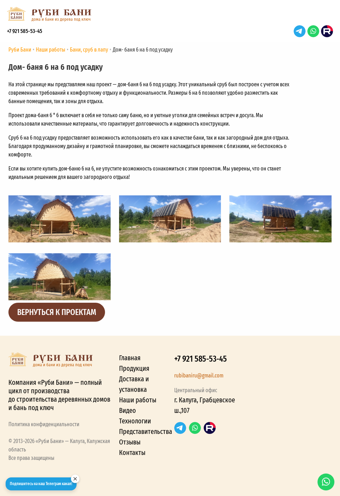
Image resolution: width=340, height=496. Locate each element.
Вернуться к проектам (56, 312)
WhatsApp (313, 31)
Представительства (145, 431)
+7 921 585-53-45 (24, 31)
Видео (127, 410)
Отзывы (129, 442)
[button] (326, 16)
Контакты (132, 452)
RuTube (327, 31)
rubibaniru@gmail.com (198, 375)
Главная (129, 358)
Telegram (300, 31)
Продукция (134, 368)
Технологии (135, 421)
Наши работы (137, 400)
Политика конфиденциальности (43, 424)
